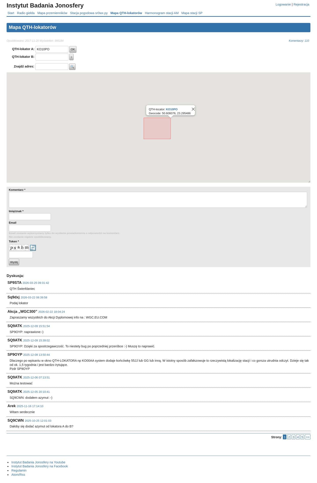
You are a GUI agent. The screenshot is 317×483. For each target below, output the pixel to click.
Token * (14, 241)
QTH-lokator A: (23, 49)
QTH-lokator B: (23, 56)
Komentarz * (17, 189)
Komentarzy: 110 (299, 40)
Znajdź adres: (24, 66)
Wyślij (14, 262)
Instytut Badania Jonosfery (45, 5)
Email (12, 222)
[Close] (193, 109)
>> (308, 437)
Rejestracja (301, 4)
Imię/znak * (16, 211)
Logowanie (283, 4)
